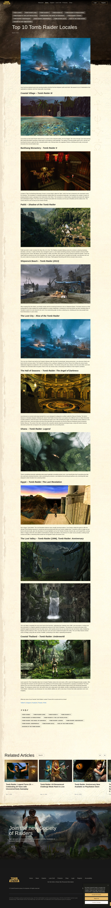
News (37, 878)
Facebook (34, 702)
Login (72, 878)
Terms (86, 898)
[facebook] (21, 710)
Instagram (28, 702)
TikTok (44, 702)
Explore (44, 878)
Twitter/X (23, 702)
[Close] (108, 903)
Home (31, 878)
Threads (40, 702)
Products (60, 878)
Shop (66, 878)
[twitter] (23, 710)
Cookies (100, 898)
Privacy (93, 898)
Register (79, 878)
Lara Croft (52, 878)
